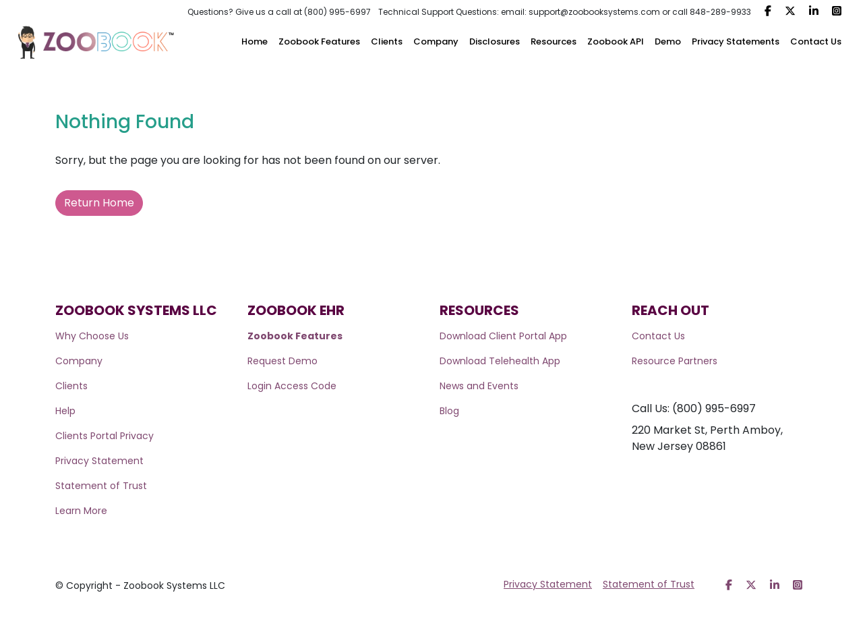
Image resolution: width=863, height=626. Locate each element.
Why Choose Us (92, 336)
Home (254, 41)
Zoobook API (615, 41)
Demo (668, 41)
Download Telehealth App (500, 361)
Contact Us (815, 41)
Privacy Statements (735, 41)
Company (435, 41)
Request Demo (282, 361)
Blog (449, 411)
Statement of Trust (101, 485)
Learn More (81, 510)
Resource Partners (674, 361)
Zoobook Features (319, 41)
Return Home (99, 202)
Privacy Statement (99, 460)
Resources (553, 41)
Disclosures (494, 41)
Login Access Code (291, 386)
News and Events (479, 386)
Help (65, 411)
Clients (387, 41)
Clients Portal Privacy (104, 436)
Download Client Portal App (503, 336)
